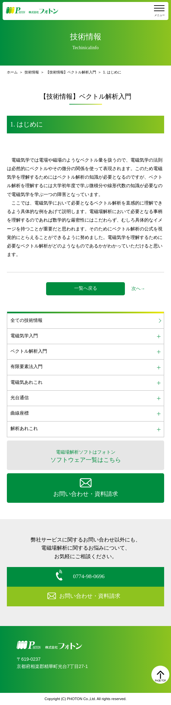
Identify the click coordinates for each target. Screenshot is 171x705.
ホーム (12, 72)
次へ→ (138, 288)
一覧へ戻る (85, 288)
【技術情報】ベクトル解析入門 (71, 72)
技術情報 (32, 72)
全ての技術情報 (26, 320)
